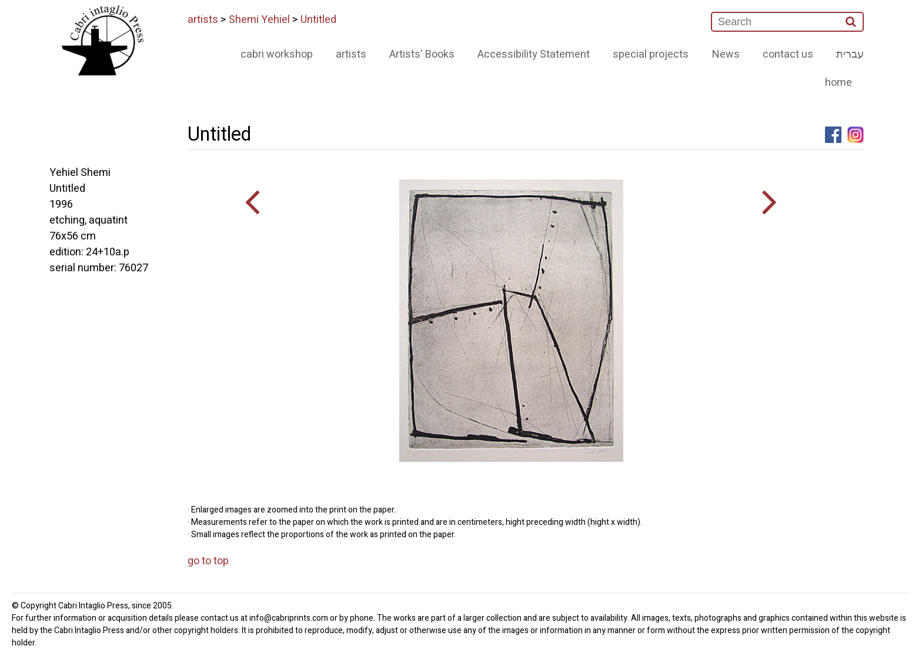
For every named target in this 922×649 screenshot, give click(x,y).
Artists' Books (422, 54)
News (726, 54)
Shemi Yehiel (259, 20)
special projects (651, 54)
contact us (788, 54)
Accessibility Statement (533, 54)
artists (203, 20)
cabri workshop (276, 54)
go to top (208, 561)
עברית (850, 54)
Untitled (318, 20)
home (838, 83)
